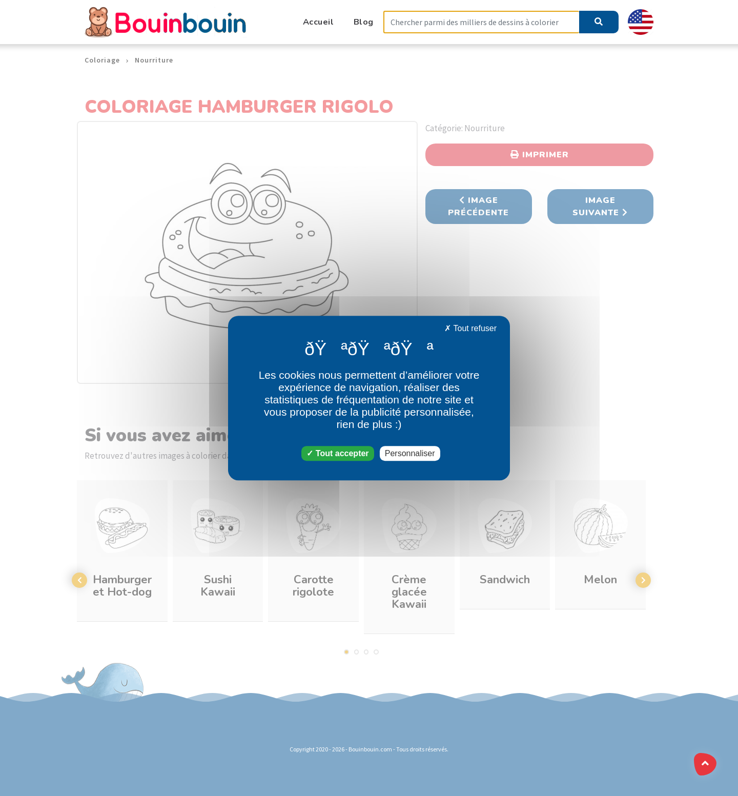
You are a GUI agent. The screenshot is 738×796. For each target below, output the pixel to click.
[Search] (481, 22)
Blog (364, 22)
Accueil (318, 22)
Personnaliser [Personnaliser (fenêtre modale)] (410, 453)
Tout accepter (337, 453)
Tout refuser (470, 328)
